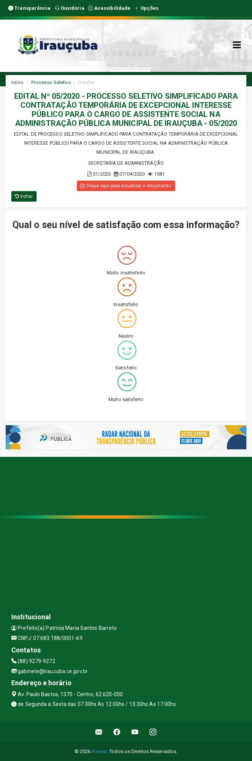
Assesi (99, 751)
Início (17, 82)
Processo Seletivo (51, 82)
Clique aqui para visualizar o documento (126, 185)
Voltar (24, 196)
